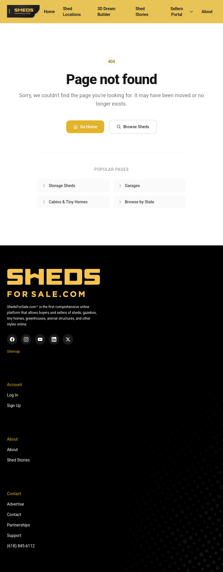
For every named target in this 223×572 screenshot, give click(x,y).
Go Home (85, 126)
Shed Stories (142, 11)
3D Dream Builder (107, 11)
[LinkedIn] (54, 339)
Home (49, 11)
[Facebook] (12, 339)
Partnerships (18, 525)
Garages (129, 185)
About (207, 11)
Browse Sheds (132, 126)
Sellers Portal (181, 11)
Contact (14, 514)
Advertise (15, 504)
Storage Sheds (58, 185)
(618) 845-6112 (21, 546)
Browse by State (136, 202)
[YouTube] (40, 339)
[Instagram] (26, 339)
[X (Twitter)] (68, 339)
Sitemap (13, 352)
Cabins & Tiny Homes (65, 202)
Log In (12, 395)
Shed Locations (72, 11)
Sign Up (14, 405)
